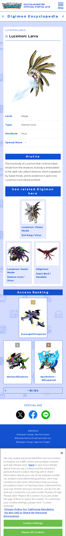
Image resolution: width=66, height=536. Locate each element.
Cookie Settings (33, 526)
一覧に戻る (33, 390)
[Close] (62, 456)
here (31, 467)
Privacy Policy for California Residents (29, 512)
